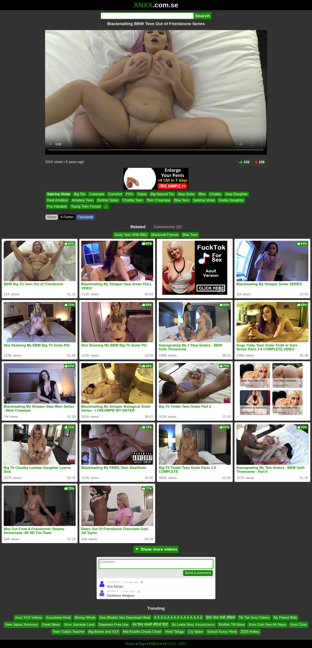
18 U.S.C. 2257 (174, 644)
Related (137, 227)
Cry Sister (195, 632)
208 (259, 162)
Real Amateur (57, 200)
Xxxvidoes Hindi (58, 617)
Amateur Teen (82, 200)
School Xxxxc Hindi (222, 632)
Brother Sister (108, 200)
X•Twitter (67, 217)
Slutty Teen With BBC (131, 235)
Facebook (85, 217)
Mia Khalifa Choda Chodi (142, 632)
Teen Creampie (158, 200)
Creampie (96, 194)
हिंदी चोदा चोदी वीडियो (220, 617)
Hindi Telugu (174, 632)
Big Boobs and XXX (103, 632)
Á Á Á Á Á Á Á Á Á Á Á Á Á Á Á (178, 617)
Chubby (215, 194)
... (106, 206)
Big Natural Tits (162, 194)
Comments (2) (168, 227)
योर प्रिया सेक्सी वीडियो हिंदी (150, 624)
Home (130, 644)
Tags (142, 644)
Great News (51, 624)
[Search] (147, 15)
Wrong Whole (85, 617)
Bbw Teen (181, 200)
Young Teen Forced (86, 206)
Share (51, 217)
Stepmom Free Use (113, 624)
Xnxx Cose (298, 624)
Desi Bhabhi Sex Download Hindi (124, 617)
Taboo (142, 194)
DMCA (154, 644)
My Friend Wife (285, 617)
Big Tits (79, 194)
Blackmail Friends (165, 235)
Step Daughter (236, 194)
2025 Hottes (250, 632)
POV (129, 194)
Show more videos (156, 549)
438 (244, 162)
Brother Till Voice (232, 624)
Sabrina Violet (58, 194)
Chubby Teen (132, 200)
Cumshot (115, 194)
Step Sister (186, 194)
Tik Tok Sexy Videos (254, 617)
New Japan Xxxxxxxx (21, 624)
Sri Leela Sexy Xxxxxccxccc (193, 624)
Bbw (202, 194)
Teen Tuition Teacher (68, 632)
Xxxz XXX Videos (28, 617)
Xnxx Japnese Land (79, 624)
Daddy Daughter (231, 200)
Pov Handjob (57, 206)
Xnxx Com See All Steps (267, 624)
